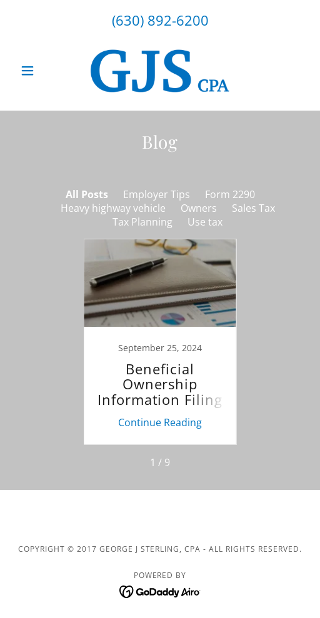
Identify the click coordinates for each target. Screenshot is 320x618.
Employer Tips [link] (156, 194)
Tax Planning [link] (142, 222)
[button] (37, 70)
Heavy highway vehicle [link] (113, 208)
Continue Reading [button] (160, 422)
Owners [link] (199, 208)
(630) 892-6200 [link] (160, 20)
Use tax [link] (205, 222)
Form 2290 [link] (230, 194)
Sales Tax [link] (253, 208)
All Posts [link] (87, 194)
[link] (160, 71)
